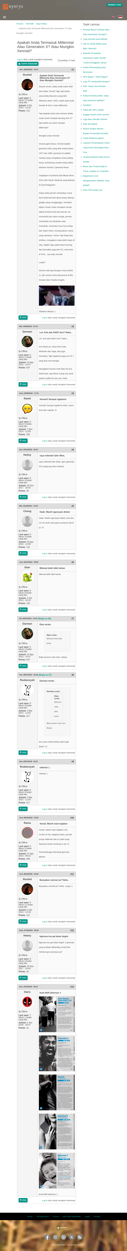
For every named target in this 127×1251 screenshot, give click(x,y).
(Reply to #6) (44, 618)
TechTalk (29, 24)
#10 (72, 818)
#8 (72, 675)
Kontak (97, 1216)
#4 (72, 450)
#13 (72, 987)
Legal (87, 1216)
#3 (72, 393)
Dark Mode (63, 1227)
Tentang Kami (42, 1216)
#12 (72, 930)
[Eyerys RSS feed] (80, 1240)
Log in (20, 59)
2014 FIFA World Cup (92, 190)
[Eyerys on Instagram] (55, 1240)
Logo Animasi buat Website (95, 39)
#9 (72, 761)
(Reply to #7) (45, 675)
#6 (72, 562)
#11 (72, 874)
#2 (72, 326)
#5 (72, 506)
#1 (72, 69)
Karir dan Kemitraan (72, 1216)
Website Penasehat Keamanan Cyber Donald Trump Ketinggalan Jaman (95, 58)
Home (29, 1216)
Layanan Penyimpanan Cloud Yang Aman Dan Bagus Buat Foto (96, 147)
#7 (72, 618)
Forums (19, 24)
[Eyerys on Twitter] (72, 1240)
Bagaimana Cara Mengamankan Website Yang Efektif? (96, 180)
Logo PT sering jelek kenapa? (96, 81)
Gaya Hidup (41, 24)
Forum (56, 1216)
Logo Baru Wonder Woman (95, 119)
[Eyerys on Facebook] (47, 1240)
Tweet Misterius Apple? (93, 138)
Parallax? (87, 105)
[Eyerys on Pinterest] (63, 1240)
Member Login (114, 5)
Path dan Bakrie (90, 124)
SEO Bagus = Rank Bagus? (95, 77)
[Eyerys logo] (13, 7)
